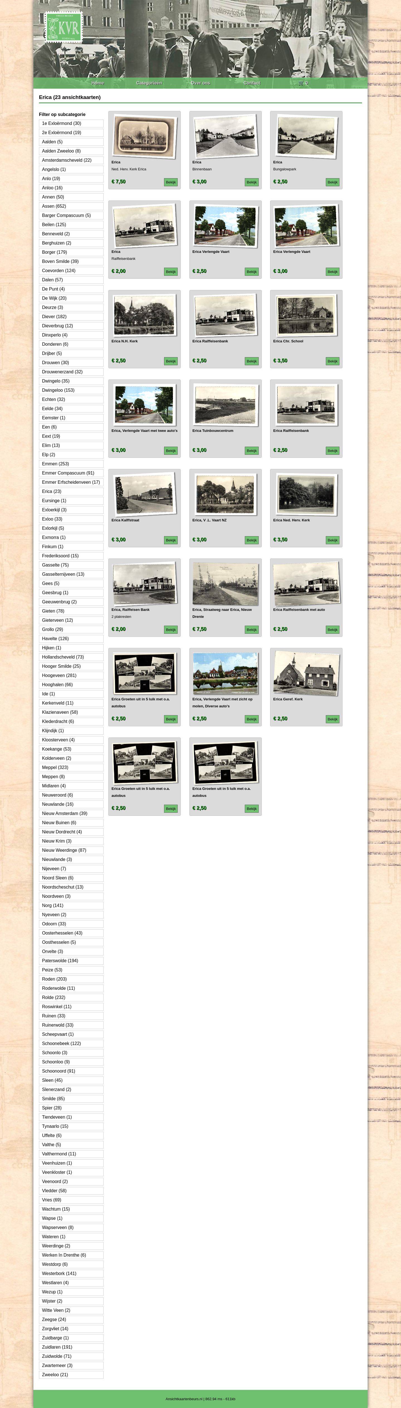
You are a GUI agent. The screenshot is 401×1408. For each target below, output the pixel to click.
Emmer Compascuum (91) (68, 473)
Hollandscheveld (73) (63, 657)
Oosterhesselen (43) (62, 933)
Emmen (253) (55, 463)
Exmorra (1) (53, 537)
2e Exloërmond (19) (61, 132)
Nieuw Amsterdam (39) (64, 813)
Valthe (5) (51, 1144)
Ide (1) (48, 693)
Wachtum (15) (56, 1209)
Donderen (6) (55, 344)
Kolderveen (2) (56, 758)
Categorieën (149, 83)
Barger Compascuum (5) (66, 215)
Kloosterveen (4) (58, 739)
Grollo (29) (52, 629)
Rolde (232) (53, 997)
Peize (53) (52, 969)
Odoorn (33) (54, 923)
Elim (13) (51, 445)
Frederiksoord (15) (60, 555)
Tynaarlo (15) (55, 1126)
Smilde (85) (53, 1098)
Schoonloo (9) (56, 1061)
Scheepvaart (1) (58, 1034)
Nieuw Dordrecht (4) (62, 831)
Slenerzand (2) (56, 1089)
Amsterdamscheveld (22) (67, 160)
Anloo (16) (52, 187)
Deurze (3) (52, 307)
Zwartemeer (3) (57, 1365)
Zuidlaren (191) (57, 1347)
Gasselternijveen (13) (63, 574)
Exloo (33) (52, 519)
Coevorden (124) (58, 270)
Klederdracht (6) (58, 721)
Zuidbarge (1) (55, 1338)
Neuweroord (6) (57, 795)
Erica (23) (51, 491)
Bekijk (171, 182)
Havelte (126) (55, 638)
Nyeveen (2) (54, 914)
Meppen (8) (53, 776)
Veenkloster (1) (57, 1172)
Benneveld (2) (56, 233)
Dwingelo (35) (56, 381)
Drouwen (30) (55, 362)
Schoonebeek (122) (61, 1043)
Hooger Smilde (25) (61, 666)
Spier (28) (52, 1107)
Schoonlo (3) (54, 1052)
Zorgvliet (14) (55, 1328)
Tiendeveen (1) (57, 1117)
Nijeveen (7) (54, 868)
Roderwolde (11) (58, 988)
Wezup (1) (52, 1292)
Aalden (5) (52, 141)
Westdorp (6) (55, 1264)
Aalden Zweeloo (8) (61, 151)
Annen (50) (53, 197)
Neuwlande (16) (58, 804)
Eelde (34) (52, 408)
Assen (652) (54, 206)
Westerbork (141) (59, 1273)
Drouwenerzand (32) (62, 371)
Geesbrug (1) (55, 592)
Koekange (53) (56, 749)
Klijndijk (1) (53, 730)
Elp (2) (48, 454)
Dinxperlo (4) (55, 335)
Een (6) (49, 427)
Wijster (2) (52, 1301)
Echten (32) (53, 399)
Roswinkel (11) (57, 1006)
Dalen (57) (52, 279)
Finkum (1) (52, 546)
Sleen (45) (52, 1080)
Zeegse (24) (54, 1319)
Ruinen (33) (53, 1015)
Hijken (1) (51, 647)
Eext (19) (51, 436)
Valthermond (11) (59, 1153)
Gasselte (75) (55, 565)
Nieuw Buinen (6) (59, 822)
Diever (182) (54, 316)
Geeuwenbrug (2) (59, 601)
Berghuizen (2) (56, 243)
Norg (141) (52, 905)
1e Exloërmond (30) (61, 123)
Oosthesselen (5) (59, 942)
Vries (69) (51, 1199)
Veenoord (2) (55, 1181)
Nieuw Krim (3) (57, 841)
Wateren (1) (53, 1236)
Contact (252, 83)
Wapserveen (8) (58, 1227)
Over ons (200, 83)
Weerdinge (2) (56, 1246)
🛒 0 (303, 83)
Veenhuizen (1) (57, 1163)
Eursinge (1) (54, 500)
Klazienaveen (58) (60, 712)
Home (98, 83)
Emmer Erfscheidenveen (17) (71, 482)
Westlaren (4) (55, 1282)
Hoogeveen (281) (59, 675)
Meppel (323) (55, 767)
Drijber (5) (52, 353)
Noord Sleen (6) (58, 877)
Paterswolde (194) (60, 960)
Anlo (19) (51, 178)
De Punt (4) (53, 289)
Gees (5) (50, 583)
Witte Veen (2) (56, 1310)
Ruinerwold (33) (58, 1025)
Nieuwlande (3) (57, 859)
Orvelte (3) (52, 951)
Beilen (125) (54, 224)
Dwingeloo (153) (58, 390)
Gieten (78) (53, 611)
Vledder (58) (54, 1190)
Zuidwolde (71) (57, 1356)
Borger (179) (54, 252)
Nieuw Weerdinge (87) (64, 850)
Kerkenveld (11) (58, 703)
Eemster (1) (53, 417)
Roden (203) (54, 979)
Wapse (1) (52, 1218)
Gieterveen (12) (57, 620)
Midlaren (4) (54, 785)
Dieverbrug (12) (57, 325)
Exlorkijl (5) (53, 528)
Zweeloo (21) (55, 1374)
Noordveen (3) (56, 896)
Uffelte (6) (52, 1135)
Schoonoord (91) (58, 1071)
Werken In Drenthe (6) (64, 1255)
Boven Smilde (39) (60, 261)
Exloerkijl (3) (54, 509)
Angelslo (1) (54, 169)
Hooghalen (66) (57, 684)
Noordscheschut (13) (63, 887)
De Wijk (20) (54, 298)
